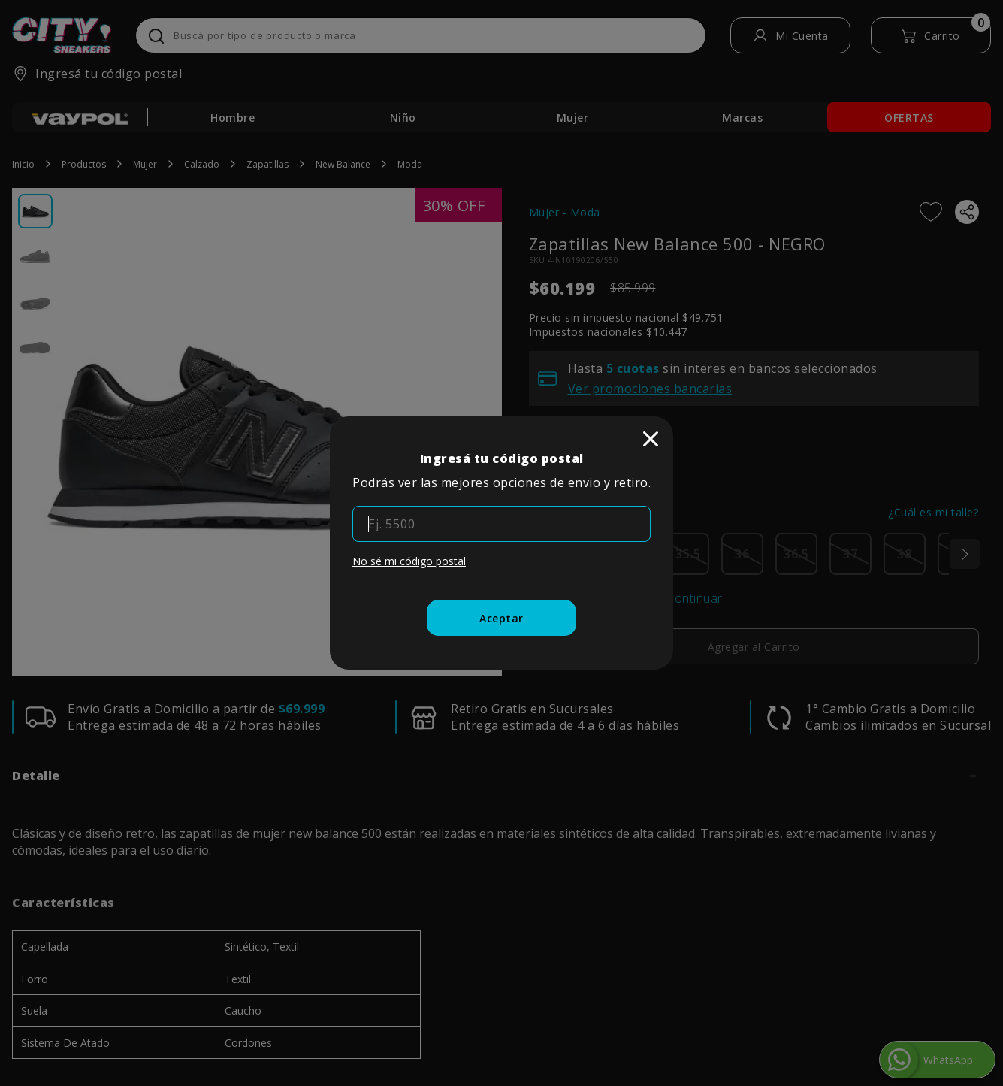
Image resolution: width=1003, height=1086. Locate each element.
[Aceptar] (501, 618)
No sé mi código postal (409, 561)
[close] (650, 438)
